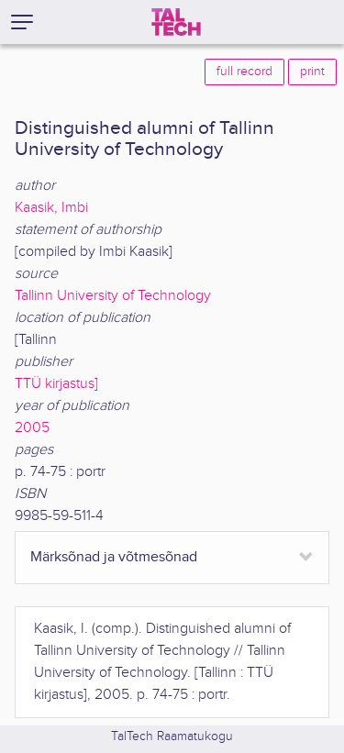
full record (244, 71)
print (312, 71)
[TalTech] (176, 22)
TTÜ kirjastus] (56, 384)
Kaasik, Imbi (51, 207)
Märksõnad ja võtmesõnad (113, 557)
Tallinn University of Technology (113, 296)
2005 (32, 428)
